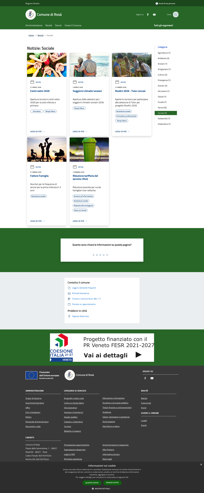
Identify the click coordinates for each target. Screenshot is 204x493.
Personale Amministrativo (37, 421)
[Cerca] (175, 14)
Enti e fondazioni (33, 412)
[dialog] (102, 477)
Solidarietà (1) (164, 118)
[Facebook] (145, 14)
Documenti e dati (33, 426)
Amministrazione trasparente (116, 444)
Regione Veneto (32, 3)
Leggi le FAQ (69, 454)
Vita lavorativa (70, 407)
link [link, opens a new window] (127, 477)
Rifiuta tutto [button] (112, 483)
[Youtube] (152, 14)
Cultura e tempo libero (74, 403)
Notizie (35, 82)
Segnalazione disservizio (74, 449)
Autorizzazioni (109, 421)
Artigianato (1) (164, 69)
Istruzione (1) (163, 91)
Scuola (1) (162, 102)
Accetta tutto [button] (91, 483)
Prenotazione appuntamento (76, 444)
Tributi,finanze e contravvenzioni (117, 407)
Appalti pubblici (71, 417)
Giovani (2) (162, 85)
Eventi (144, 425)
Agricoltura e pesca (111, 426)
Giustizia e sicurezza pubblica (115, 402)
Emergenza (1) (164, 80)
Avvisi (143, 407)
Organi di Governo (34, 398)
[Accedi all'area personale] (165, 3)
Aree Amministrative (35, 403)
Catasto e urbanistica (73, 421)
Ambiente (107, 412)
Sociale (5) (162, 113)
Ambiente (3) (163, 58)
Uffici (28, 407)
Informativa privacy (111, 454)
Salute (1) (162, 96)
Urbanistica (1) (164, 123)
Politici (28, 417)
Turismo (67, 426)
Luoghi (144, 420)
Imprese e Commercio (73, 412)
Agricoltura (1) (164, 52)
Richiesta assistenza (73, 459)
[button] (102, 488)
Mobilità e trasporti (72, 431)
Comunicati (146, 403)
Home (31, 35)
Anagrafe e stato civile (74, 398)
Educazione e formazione (114, 398)
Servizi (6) (162, 107)
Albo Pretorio (108, 449)
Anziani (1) (162, 63)
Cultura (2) (162, 74)
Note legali (107, 459)
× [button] (201, 465)
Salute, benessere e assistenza (116, 416)
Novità (40, 35)
